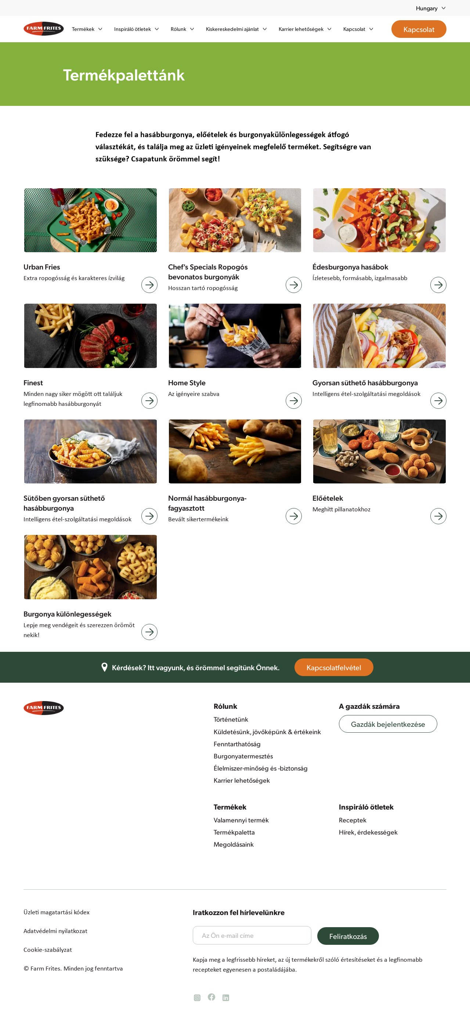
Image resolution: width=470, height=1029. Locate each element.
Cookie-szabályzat (48, 949)
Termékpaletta (234, 832)
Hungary (431, 8)
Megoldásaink (234, 844)
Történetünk (231, 719)
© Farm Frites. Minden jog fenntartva (73, 968)
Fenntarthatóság (237, 744)
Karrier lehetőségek (242, 780)
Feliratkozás (353, 936)
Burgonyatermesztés (243, 756)
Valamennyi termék (241, 820)
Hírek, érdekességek (368, 832)
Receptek (352, 820)
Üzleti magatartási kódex (57, 912)
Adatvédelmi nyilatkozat (55, 930)
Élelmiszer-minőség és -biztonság (261, 768)
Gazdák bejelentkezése (393, 724)
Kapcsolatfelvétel (339, 667)
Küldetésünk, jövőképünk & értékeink (267, 732)
